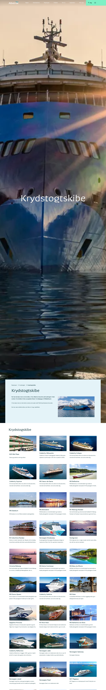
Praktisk (56, 2)
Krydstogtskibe (32, 385)
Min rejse (81, 2)
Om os (63, 2)
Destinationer (36, 2)
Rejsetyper (46, 2)
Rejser (27, 2)
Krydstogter (22, 385)
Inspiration (72, 2)
